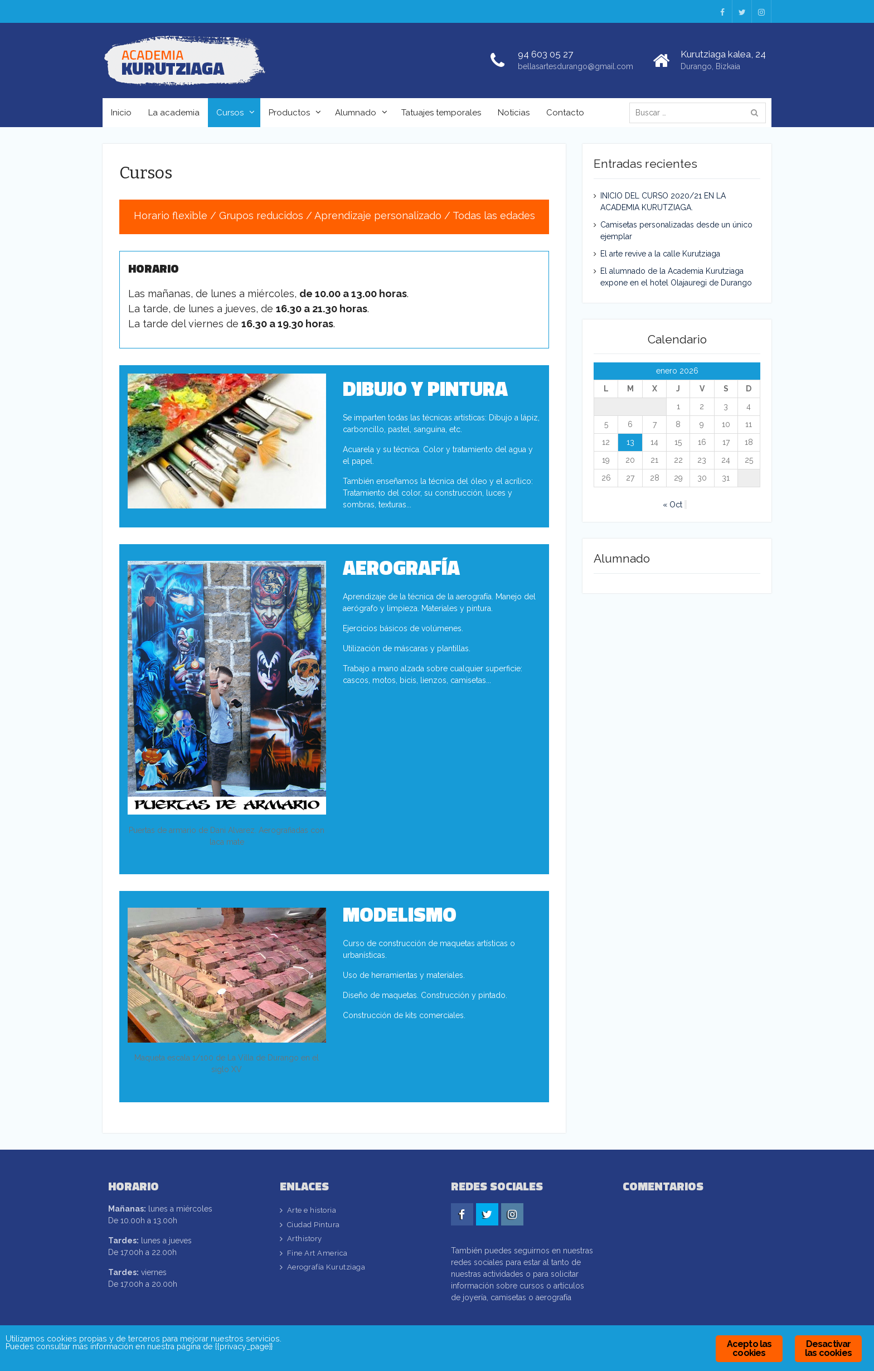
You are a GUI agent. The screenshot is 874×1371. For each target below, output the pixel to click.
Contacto (565, 113)
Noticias (514, 113)
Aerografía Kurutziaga (326, 1267)
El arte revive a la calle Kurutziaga (660, 253)
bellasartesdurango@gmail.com (575, 66)
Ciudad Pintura (313, 1224)
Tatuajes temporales (441, 113)
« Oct (672, 505)
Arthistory (304, 1238)
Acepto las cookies (749, 1348)
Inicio (121, 113)
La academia (174, 113)
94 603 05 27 (545, 54)
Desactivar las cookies (828, 1348)
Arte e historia (312, 1210)
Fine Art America (317, 1253)
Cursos (230, 113)
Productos (289, 113)
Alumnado (355, 113)
